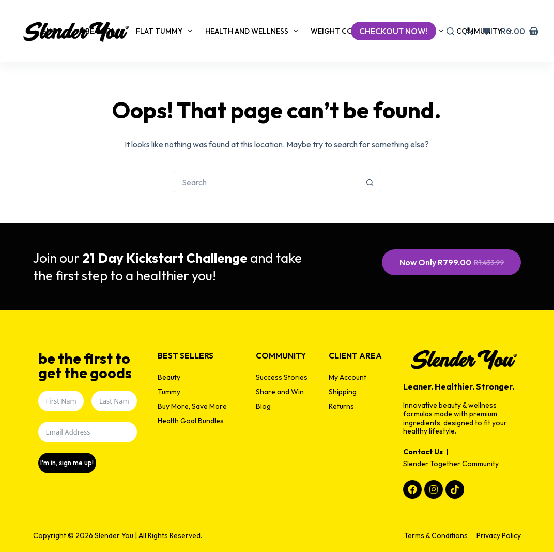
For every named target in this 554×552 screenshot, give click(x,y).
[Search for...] (267, 182)
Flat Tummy (166, 31)
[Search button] (370, 182)
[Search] (450, 31)
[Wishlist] (486, 31)
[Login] (468, 31)
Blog (263, 406)
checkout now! (393, 31)
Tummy (169, 391)
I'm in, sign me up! (66, 462)
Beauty (106, 31)
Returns (341, 406)
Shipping (343, 391)
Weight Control (351, 31)
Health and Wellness (253, 31)
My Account (347, 377)
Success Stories (281, 377)
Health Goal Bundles (191, 420)
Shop (59, 31)
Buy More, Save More (192, 406)
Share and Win (280, 391)
